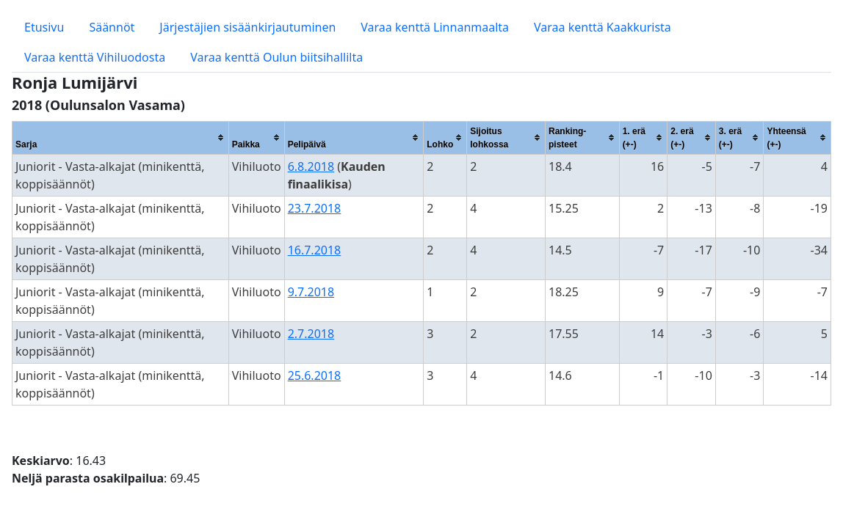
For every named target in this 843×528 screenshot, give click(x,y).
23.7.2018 (314, 208)
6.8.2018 (311, 166)
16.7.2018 (314, 250)
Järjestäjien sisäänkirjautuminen (247, 27)
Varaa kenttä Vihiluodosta (94, 57)
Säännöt (111, 27)
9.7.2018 (311, 292)
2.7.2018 (311, 334)
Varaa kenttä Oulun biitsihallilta (276, 57)
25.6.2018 (314, 375)
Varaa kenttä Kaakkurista (602, 27)
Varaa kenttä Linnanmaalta (435, 27)
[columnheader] (120, 137)
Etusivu (44, 27)
